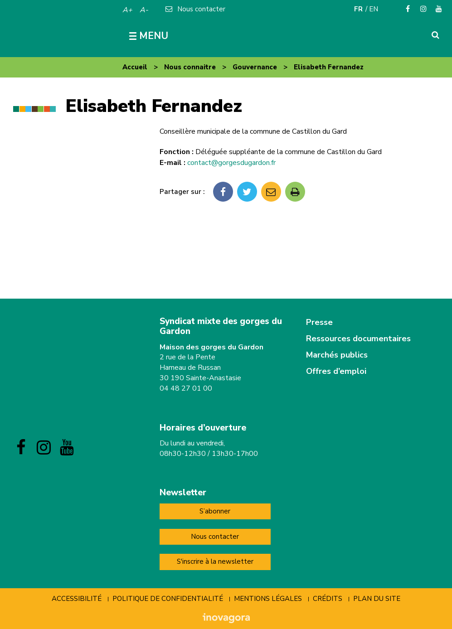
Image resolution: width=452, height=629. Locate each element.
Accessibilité (77, 598)
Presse (319, 322)
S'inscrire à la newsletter (215, 561)
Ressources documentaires (358, 338)
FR (358, 9)
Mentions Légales (268, 598)
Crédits (327, 598)
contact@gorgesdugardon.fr (231, 163)
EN (373, 9)
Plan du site (376, 598)
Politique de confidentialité (167, 598)
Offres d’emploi (336, 371)
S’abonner (214, 511)
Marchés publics (337, 354)
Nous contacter (215, 536)
